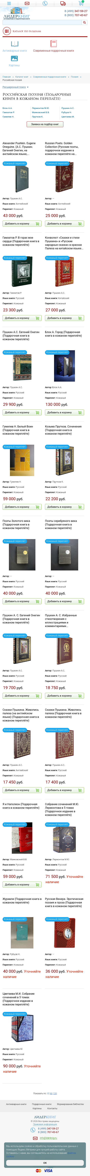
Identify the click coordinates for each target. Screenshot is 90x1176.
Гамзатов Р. (9, 112)
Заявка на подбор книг (45, 124)
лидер (45, 1117)
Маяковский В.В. (40, 112)
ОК (45, 1163)
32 (48, 1093)
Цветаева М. (67, 116)
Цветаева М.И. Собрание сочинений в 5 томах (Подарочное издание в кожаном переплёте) (19, 999)
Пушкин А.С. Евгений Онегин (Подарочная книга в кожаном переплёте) (21, 335)
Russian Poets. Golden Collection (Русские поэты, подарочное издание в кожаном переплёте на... (61, 148)
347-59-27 (76, 11)
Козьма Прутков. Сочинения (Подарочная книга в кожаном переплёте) (63, 430)
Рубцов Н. (66, 112)
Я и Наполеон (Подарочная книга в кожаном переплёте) (21, 806)
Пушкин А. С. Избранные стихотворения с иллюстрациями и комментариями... (61, 621)
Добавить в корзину (22, 223)
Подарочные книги (41, 1104)
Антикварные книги (15, 46)
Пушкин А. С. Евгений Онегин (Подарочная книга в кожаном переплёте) (21, 619)
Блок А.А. (7, 108)
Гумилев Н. (8, 116)
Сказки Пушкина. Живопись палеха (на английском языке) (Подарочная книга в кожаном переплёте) (21, 715)
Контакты (52, 1108)
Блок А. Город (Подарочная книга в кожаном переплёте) (63, 333)
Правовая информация (45, 1124)
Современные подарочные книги (53, 46)
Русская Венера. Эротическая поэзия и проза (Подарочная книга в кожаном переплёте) (64, 902)
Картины (14, 60)
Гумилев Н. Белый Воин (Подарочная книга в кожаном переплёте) (18, 430)
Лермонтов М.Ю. (40, 108)
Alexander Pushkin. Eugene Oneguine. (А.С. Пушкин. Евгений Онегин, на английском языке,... (19, 148)
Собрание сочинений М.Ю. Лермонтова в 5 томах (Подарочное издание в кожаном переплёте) (62, 809)
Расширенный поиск (14, 87)
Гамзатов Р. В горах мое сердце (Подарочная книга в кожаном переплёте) (21, 241)
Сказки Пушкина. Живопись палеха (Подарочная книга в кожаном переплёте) (63, 713)
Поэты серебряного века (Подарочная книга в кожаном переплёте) (61, 524)
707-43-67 (76, 15)
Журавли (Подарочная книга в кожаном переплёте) (22, 900)
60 (51, 1093)
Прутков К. (37, 116)
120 (55, 1093)
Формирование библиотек (70, 1104)
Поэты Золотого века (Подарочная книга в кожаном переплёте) (16, 524)
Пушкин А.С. (67, 108)
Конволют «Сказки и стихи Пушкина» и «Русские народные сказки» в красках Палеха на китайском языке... (64, 243)
